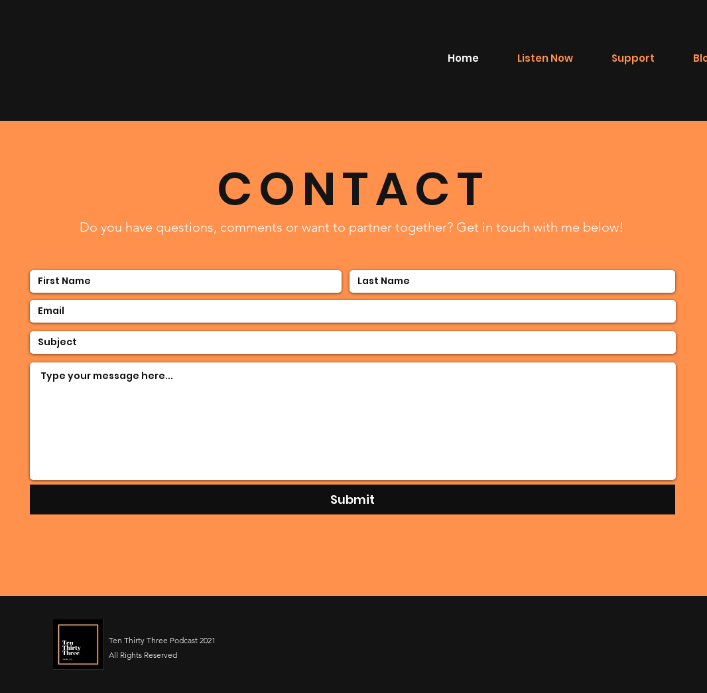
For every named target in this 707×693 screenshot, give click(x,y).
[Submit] (352, 499)
